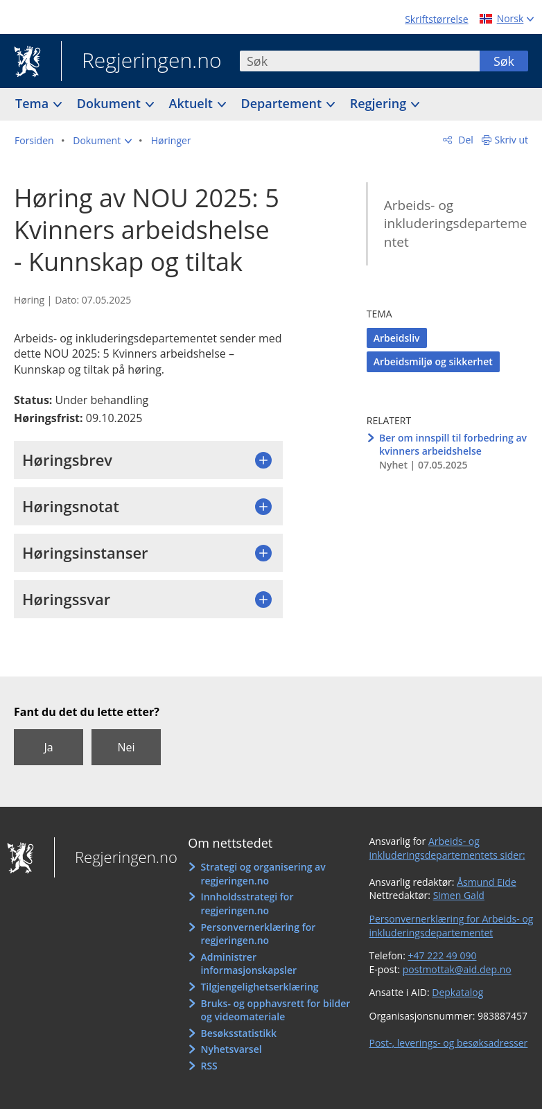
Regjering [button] (380, 103)
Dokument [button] (110, 103)
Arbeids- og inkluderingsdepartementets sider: (447, 848)
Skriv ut (512, 139)
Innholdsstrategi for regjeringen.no (246, 903)
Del (464, 139)
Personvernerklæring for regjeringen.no (257, 934)
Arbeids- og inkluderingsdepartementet (455, 223)
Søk (503, 61)
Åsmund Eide (486, 882)
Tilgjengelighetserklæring (259, 986)
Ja (48, 747)
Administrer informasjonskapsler (248, 963)
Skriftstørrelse (436, 19)
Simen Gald (458, 895)
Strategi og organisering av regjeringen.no (262, 873)
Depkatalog (457, 992)
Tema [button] (33, 103)
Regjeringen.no (141, 62)
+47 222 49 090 (442, 955)
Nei (125, 747)
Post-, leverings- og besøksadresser (448, 1042)
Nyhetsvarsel (230, 1049)
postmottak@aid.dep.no (457, 969)
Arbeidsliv (397, 337)
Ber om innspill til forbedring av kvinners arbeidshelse (453, 444)
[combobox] (360, 61)
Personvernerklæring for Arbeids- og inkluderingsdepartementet (451, 925)
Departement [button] (283, 103)
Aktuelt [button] (192, 103)
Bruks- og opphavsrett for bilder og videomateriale (275, 1010)
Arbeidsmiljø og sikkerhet (433, 361)
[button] (102, 141)
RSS (208, 1065)
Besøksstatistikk (238, 1033)
